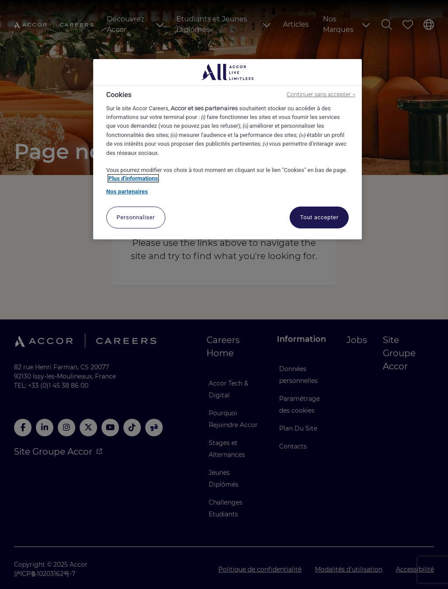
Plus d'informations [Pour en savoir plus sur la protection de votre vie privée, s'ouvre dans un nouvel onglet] (133, 178)
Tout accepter (319, 217)
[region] (227, 149)
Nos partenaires (127, 191)
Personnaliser (135, 217)
